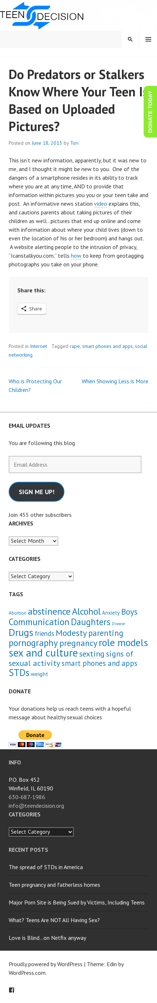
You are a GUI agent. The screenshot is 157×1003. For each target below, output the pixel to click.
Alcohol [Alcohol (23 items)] (86, 611)
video (100, 203)
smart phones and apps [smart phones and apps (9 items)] (99, 663)
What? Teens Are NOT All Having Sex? (54, 920)
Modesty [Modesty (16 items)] (71, 632)
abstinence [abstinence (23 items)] (49, 611)
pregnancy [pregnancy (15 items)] (78, 642)
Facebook (11, 990)
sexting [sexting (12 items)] (92, 653)
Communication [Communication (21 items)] (39, 622)
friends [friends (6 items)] (44, 633)
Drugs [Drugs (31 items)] (21, 632)
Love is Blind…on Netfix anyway (47, 937)
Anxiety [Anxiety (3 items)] (111, 612)
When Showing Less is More (115, 381)
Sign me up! (36, 492)
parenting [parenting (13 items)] (105, 633)
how (76, 255)
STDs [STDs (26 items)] (19, 672)
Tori (74, 143)
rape (75, 346)
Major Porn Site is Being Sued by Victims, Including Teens (77, 902)
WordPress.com (27, 972)
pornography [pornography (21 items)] (33, 643)
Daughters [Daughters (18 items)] (90, 622)
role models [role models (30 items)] (123, 642)
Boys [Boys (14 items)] (129, 611)
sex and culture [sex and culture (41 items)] (43, 652)
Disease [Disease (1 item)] (118, 623)
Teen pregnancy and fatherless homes (54, 884)
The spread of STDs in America (46, 867)
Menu (148, 39)
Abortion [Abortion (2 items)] (17, 613)
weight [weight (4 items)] (39, 674)
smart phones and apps (107, 346)
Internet (38, 346)
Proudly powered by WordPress (45, 964)
